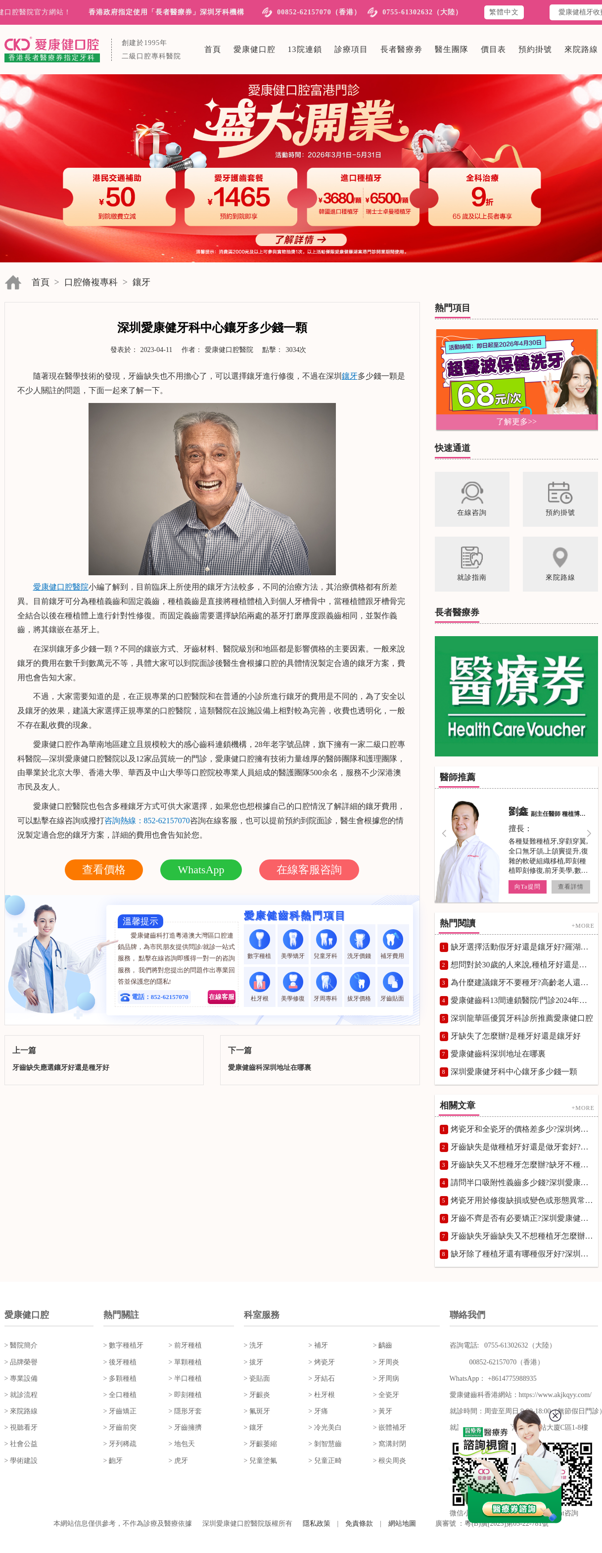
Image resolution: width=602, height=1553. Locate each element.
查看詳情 (570, 886)
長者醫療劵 (401, 49)
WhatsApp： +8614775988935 (493, 1378)
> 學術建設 (21, 1460)
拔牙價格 (359, 987)
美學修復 (293, 987)
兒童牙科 (326, 944)
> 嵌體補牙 (389, 1427)
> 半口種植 (185, 1378)
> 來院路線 (21, 1411)
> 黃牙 (382, 1411)
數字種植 (260, 944)
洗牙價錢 (359, 944)
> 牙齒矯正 (120, 1411)
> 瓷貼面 (257, 1378)
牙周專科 (326, 987)
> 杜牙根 (321, 1395)
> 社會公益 (21, 1444)
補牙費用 (393, 944)
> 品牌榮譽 (21, 1362)
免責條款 (359, 1523)
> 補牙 (317, 1345)
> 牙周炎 (386, 1362)
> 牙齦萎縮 (260, 1444)
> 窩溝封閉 (389, 1444)
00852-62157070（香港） (319, 12)
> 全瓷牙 (386, 1395)
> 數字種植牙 (123, 1345)
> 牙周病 (386, 1378)
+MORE (582, 925)
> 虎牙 (178, 1460)
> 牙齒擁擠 (185, 1427)
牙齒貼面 (393, 987)
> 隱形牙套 (185, 1411)
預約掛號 (535, 49)
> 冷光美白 (324, 1427)
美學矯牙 (293, 944)
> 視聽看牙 (21, 1427)
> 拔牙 (253, 1362)
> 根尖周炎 (389, 1460)
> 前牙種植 (185, 1345)
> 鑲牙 (253, 1427)
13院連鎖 (305, 49)
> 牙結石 (321, 1378)
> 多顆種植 (120, 1378)
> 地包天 (182, 1444)
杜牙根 (259, 987)
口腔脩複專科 (91, 282)
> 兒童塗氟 (260, 1460)
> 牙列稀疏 (120, 1444)
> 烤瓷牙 (321, 1362)
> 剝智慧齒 (324, 1444)
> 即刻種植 (185, 1395)
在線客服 (221, 997)
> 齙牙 (113, 1460)
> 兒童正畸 (324, 1460)
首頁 (212, 49)
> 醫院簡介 (21, 1345)
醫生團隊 (451, 49)
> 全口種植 (120, 1395)
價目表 (493, 49)
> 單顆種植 (185, 1362)
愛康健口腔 (254, 49)
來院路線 (581, 49)
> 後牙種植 (120, 1362)
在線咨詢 (65, 820)
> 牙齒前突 (120, 1427)
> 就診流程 (21, 1395)
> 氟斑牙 (257, 1411)
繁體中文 (504, 12)
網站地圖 (402, 1523)
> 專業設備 (21, 1378)
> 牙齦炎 (257, 1395)
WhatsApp (201, 869)
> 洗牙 (253, 1345)
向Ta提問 (527, 886)
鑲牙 (141, 282)
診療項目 (351, 49)
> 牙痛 (317, 1411)
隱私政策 (316, 1523)
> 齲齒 (382, 1345)
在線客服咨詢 (309, 869)
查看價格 (104, 869)
